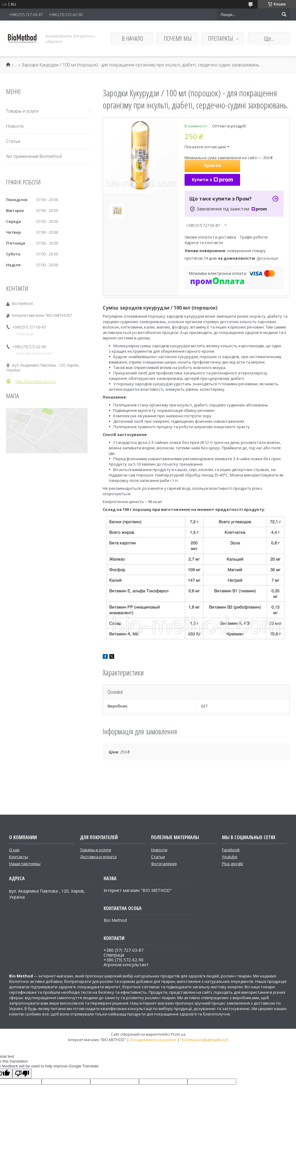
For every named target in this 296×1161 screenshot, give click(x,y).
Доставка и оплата (98, 856)
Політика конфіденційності (204, 1039)
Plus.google (232, 863)
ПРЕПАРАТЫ (220, 38)
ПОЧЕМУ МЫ (178, 38)
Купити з (212, 179)
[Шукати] (284, 14)
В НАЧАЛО (132, 38)
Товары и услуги (22, 111)
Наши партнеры (24, 863)
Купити (212, 165)
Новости (15, 126)
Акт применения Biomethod (34, 156)
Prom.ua (178, 1034)
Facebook (231, 849)
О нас (14, 849)
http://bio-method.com (35, 381)
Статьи (13, 141)
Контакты (18, 856)
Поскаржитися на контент (153, 1039)
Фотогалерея (164, 863)
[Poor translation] (22, 1074)
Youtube (229, 856)
